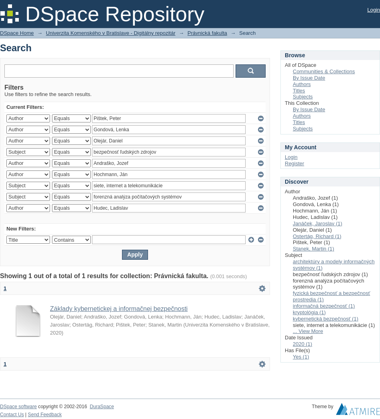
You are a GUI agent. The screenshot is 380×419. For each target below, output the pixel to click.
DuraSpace (102, 406)
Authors (302, 84)
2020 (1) (302, 344)
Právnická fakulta (207, 33)
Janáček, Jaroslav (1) (317, 224)
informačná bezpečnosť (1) (324, 306)
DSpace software (18, 406)
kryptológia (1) (309, 312)
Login (373, 10)
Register (294, 163)
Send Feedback (45, 414)
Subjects (303, 97)
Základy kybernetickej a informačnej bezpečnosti (119, 308)
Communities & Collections (324, 71)
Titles (299, 91)
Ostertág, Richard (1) (317, 236)
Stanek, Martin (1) (313, 249)
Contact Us (12, 414)
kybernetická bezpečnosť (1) (325, 319)
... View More (308, 331)
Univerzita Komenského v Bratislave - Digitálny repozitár (111, 33)
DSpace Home (17, 33)
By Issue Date (309, 78)
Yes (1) (301, 357)
